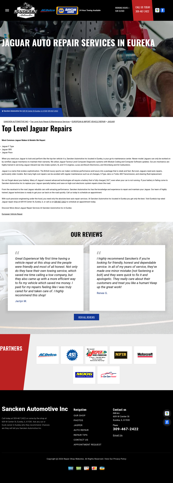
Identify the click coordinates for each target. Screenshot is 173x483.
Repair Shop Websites (74, 459)
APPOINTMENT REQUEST (87, 444)
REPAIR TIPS (80, 435)
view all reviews (86, 317)
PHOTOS (78, 420)
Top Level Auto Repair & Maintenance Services (50, 121)
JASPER (78, 425)
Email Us (118, 435)
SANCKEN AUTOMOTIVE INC (16, 121)
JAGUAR (111, 121)
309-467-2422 (142, 11)
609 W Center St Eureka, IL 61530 (34, 111)
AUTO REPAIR (81, 430)
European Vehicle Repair (12, 214)
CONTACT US (81, 439)
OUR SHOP (79, 415)
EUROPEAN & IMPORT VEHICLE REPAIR (88, 121)
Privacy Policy (119, 459)
